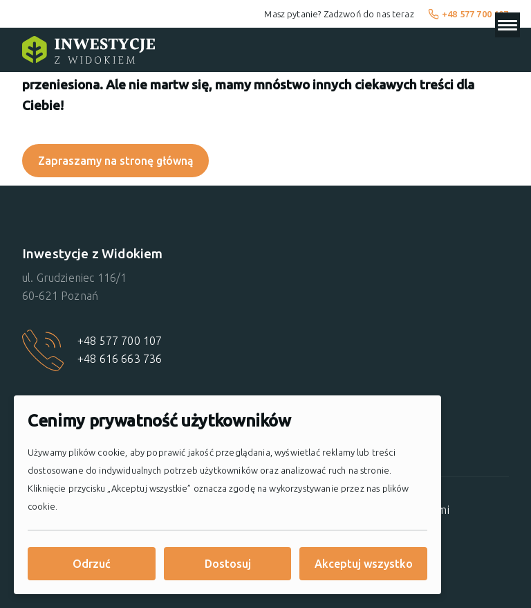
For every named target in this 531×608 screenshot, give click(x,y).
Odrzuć (92, 563)
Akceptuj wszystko (364, 563)
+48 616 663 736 (119, 358)
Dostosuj (228, 563)
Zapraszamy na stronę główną (116, 160)
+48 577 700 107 (468, 13)
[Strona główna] (88, 50)
